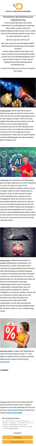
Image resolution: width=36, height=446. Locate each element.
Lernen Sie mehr (13, 428)
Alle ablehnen (18, 437)
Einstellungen (18, 433)
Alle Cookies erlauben (17, 442)
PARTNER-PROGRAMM (14, 413)
